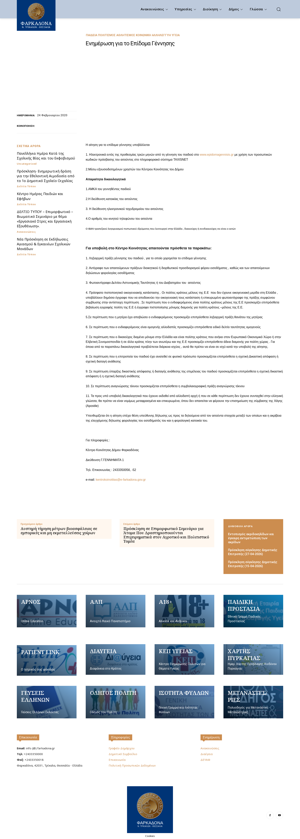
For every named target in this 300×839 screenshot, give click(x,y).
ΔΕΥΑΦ (205, 760)
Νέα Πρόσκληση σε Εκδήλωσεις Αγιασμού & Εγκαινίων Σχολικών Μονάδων (43, 244)
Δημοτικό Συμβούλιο (123, 754)
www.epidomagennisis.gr (217, 154)
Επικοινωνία (28, 737)
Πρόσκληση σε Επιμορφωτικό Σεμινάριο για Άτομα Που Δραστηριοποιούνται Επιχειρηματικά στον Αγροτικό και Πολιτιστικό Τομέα (166, 535)
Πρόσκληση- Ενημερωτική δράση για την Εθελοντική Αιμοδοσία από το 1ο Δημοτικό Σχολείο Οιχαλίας (45, 176)
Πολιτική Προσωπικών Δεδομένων (132, 765)
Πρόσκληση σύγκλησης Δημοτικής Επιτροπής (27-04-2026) (252, 552)
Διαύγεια (207, 754)
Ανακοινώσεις (26, 232)
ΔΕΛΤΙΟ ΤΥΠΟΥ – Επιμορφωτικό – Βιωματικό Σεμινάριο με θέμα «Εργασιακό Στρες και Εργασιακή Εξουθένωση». (45, 218)
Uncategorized (27, 164)
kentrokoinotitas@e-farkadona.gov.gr (121, 479)
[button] (278, 9)
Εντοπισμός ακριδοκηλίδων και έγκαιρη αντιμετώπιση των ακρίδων (251, 538)
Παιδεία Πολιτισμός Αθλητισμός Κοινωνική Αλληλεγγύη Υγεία (133, 35)
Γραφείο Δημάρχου (122, 748)
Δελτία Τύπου (26, 186)
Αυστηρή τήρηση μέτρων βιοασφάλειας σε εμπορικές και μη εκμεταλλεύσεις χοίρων (59, 531)
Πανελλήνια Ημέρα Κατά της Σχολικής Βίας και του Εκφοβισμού (46, 155)
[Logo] (150, 809)
